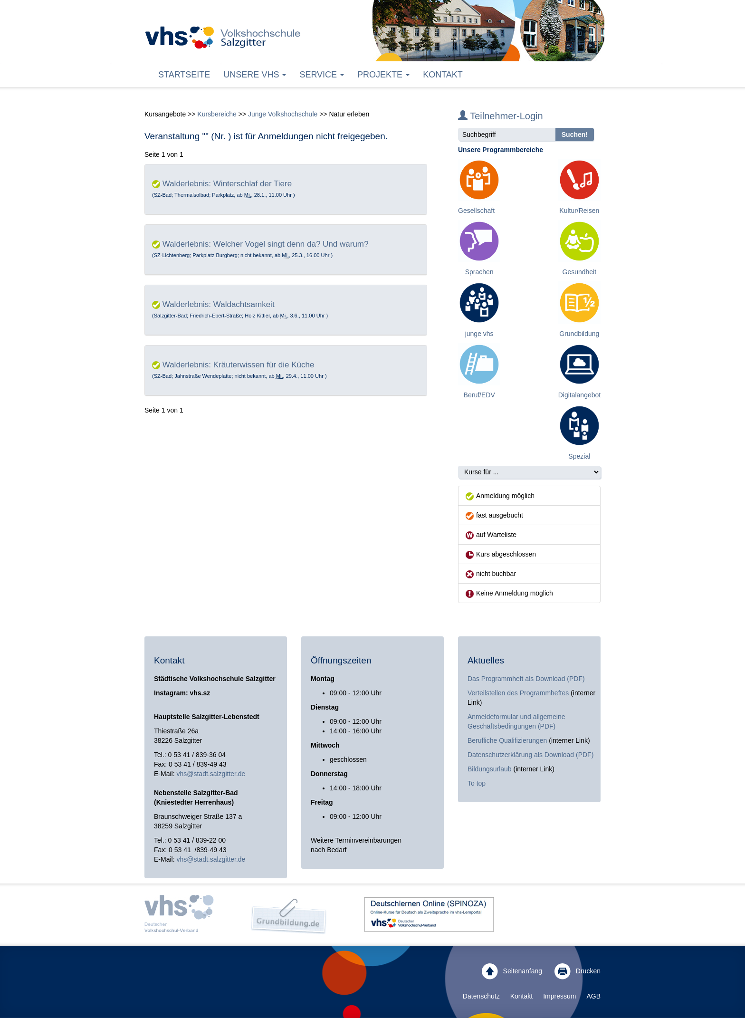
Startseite (184, 74)
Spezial (579, 456)
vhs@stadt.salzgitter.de (210, 774)
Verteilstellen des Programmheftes (518, 693)
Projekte (383, 74)
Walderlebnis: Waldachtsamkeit (218, 304)
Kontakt (443, 74)
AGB (593, 996)
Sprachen (479, 272)
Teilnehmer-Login (500, 116)
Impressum (559, 996)
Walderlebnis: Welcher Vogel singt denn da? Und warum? (265, 244)
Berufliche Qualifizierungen (508, 740)
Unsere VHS (254, 74)
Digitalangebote (581, 395)
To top (477, 783)
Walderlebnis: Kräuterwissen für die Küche (238, 364)
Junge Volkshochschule (282, 114)
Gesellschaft (476, 210)
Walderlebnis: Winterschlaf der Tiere (227, 183)
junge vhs (479, 333)
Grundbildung (579, 333)
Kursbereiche (217, 114)
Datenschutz (481, 996)
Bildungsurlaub (490, 769)
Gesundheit (580, 272)
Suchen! (575, 134)
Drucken (577, 971)
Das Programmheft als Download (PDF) (526, 678)
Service (321, 74)
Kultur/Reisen (579, 210)
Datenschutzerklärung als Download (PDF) (530, 755)
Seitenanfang (512, 971)
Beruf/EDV (479, 395)
